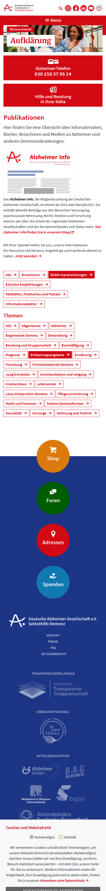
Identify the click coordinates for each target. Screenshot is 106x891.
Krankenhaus (16, 384)
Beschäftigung (73, 345)
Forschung (14, 364)
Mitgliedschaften (53, 755)
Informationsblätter (22, 304)
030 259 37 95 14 (53, 74)
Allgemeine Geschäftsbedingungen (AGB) (64, 831)
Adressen (53, 542)
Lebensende (47, 384)
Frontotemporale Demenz (53, 364)
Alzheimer (59, 325)
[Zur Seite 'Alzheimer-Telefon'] (53, 64)
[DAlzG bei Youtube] (91, 8)
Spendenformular (72, 837)
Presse (53, 641)
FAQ (53, 648)
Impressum (19, 831)
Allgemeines (31, 325)
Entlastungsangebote (47, 355)
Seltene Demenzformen (65, 403)
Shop (53, 458)
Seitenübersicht (54, 654)
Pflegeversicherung (73, 393)
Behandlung (58, 335)
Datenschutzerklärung (37, 837)
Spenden (53, 584)
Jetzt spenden (26, 256)
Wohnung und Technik (74, 413)
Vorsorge (39, 413)
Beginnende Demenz (22, 335)
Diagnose (13, 355)
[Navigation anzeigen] (53, 20)
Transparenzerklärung (53, 673)
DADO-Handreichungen (69, 274)
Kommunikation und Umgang (63, 374)
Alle (9, 274)
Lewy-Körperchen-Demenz (27, 393)
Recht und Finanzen (21, 403)
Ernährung (83, 355)
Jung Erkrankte (18, 374)
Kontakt (53, 635)
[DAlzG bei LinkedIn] (83, 8)
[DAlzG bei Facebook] (76, 8)
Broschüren (31, 274)
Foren (53, 500)
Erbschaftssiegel (53, 711)
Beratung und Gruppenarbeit (29, 345)
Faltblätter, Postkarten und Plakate (33, 294)
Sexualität (14, 413)
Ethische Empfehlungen (25, 284)
